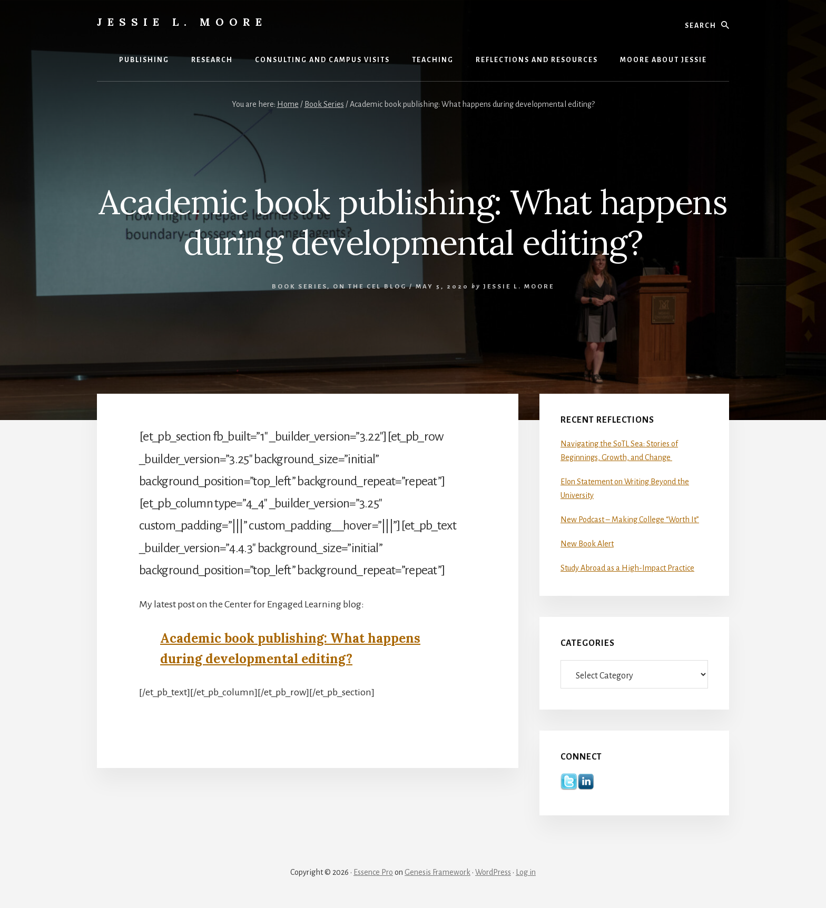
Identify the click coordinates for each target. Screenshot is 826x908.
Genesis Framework (437, 872)
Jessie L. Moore (182, 21)
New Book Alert (587, 544)
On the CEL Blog (370, 286)
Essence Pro (373, 872)
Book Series (299, 286)
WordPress (493, 872)
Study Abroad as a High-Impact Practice (627, 568)
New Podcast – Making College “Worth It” (629, 519)
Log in (526, 872)
